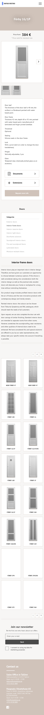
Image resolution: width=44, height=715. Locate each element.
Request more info (22, 193)
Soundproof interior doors (16, 241)
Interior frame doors (14, 226)
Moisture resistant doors (15, 252)
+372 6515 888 (12, 684)
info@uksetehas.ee (13, 700)
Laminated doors (13, 248)
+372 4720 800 (12, 702)
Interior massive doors (15, 229)
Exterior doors (12, 222)
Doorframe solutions (14, 237)
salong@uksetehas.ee (14, 681)
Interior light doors (13, 233)
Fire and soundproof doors (16, 244)
